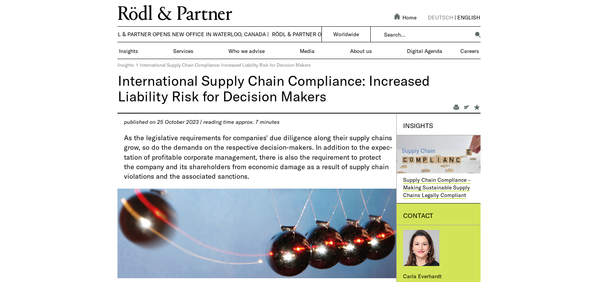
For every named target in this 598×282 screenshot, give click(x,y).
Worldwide (346, 34)
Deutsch (440, 17)
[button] (478, 34)
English (468, 17)
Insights (125, 64)
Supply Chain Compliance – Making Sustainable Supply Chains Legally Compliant (437, 187)
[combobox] (427, 34)
